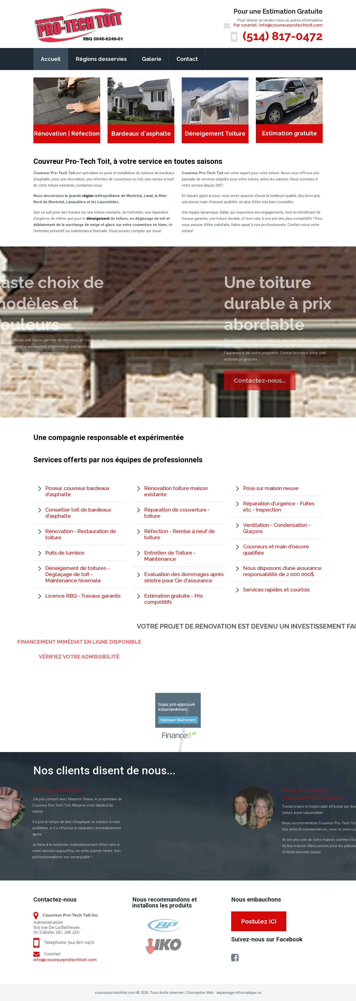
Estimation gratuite (289, 133)
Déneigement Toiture (215, 134)
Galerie (151, 59)
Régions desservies (101, 59)
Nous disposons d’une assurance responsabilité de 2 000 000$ (282, 571)
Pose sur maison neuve (270, 488)
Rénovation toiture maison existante (176, 491)
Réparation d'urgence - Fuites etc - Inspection (278, 506)
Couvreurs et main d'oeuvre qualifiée (276, 549)
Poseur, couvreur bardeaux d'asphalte (77, 491)
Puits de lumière (64, 553)
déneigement (98, 218)
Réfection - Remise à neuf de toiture (179, 534)
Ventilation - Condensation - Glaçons (277, 528)
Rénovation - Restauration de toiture (80, 534)
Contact (187, 59)
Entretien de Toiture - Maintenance (169, 556)
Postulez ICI (258, 921)
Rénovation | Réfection (67, 134)
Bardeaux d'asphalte (141, 134)
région (87, 196)
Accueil (51, 59)
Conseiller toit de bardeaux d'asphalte (78, 513)
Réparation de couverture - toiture (177, 513)
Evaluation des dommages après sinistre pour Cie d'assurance (184, 577)
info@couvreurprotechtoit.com (291, 25)
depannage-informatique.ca (238, 992)
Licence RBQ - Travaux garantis (83, 596)
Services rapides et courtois (276, 589)
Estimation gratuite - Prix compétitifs (173, 599)
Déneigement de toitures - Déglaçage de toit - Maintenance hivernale (77, 574)
